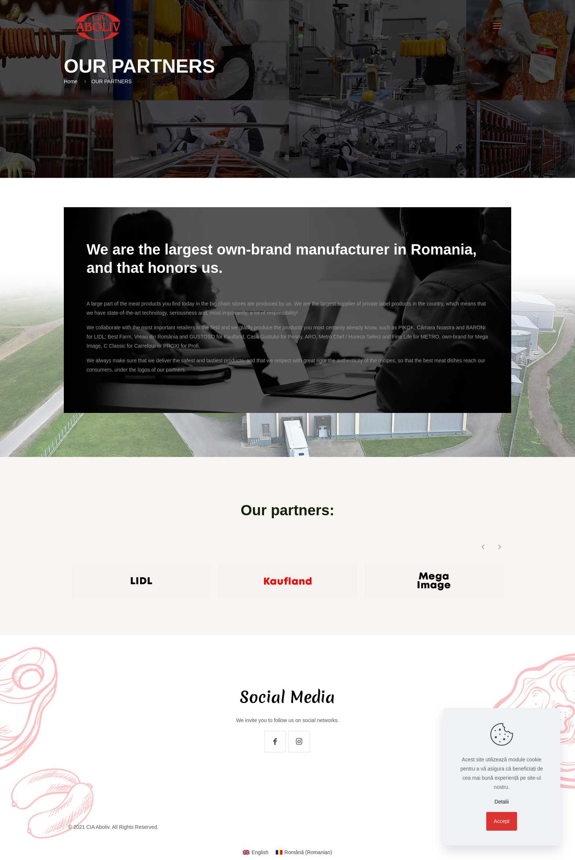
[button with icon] (275, 742)
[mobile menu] (497, 26)
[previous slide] (483, 546)
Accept (502, 821)
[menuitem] (255, 852)
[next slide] (499, 546)
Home (70, 81)
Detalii (502, 802)
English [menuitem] (260, 852)
